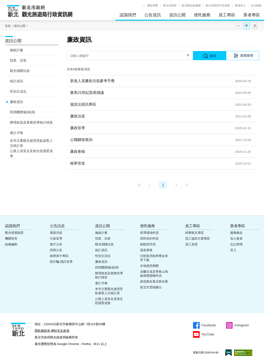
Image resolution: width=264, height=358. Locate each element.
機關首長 (11, 238)
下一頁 (176, 185)
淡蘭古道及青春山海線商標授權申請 (154, 273)
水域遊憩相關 (149, 265)
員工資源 (191, 244)
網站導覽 (152, 5)
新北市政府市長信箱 (218, 5)
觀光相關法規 (20, 71)
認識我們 (128, 15)
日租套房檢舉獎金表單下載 (154, 258)
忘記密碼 (236, 244)
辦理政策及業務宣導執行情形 (31, 122)
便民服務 (202, 15)
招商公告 (56, 250)
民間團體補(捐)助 (22, 112)
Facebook (208, 325)
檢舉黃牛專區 (59, 256)
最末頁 (186, 185)
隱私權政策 (42, 330)
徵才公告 (56, 244)
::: (143, 5)
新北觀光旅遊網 (191, 5)
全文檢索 (256, 5)
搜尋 (213, 56)
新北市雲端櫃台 (151, 287)
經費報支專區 (194, 232)
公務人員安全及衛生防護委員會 (31, 153)
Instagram (241, 325)
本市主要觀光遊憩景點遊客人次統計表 (31, 143)
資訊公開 (177, 15)
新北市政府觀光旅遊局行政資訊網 (40, 11)
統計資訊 (16, 81)
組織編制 (11, 244)
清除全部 (188, 55)
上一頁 (150, 185)
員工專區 (227, 15)
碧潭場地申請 (149, 232)
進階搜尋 (246, 55)
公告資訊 (152, 15)
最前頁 (139, 185)
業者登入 (240, 5)
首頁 (8, 25)
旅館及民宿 (148, 244)
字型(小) (238, 26)
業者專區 (251, 15)
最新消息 (56, 232)
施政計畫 (16, 50)
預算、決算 (18, 60)
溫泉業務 (146, 250)
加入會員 (236, 238)
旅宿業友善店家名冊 (154, 281)
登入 (233, 250)
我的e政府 (228, 353)
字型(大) (255, 26)
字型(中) (247, 26)
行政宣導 (56, 238)
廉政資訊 (16, 102)
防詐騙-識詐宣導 (61, 261)
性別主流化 (18, 91)
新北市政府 (170, 5)
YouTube (207, 334)
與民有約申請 (149, 238)
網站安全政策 (60, 330)
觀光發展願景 (14, 232)
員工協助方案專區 (197, 238)
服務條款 (236, 232)
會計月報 (16, 133)
